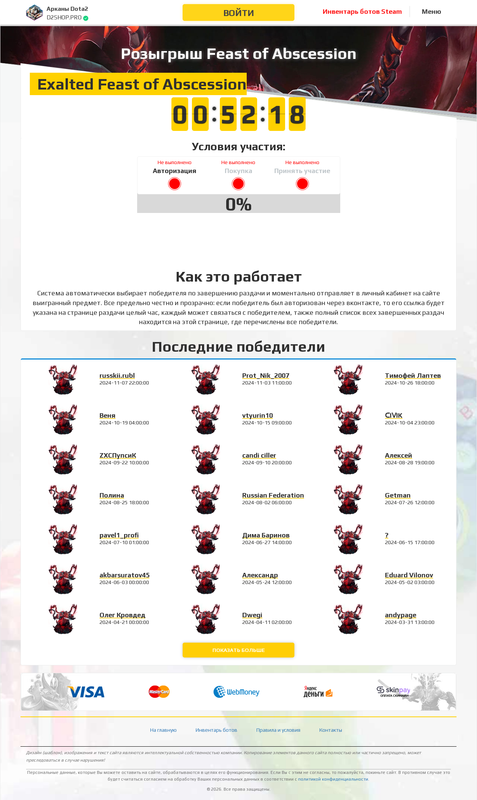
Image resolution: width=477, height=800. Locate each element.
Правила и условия (278, 730)
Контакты (330, 730)
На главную (163, 730)
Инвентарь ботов (216, 730)
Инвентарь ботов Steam (362, 11)
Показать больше (238, 650)
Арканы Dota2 (67, 8)
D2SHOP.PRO (64, 17)
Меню (431, 11)
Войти (238, 13)
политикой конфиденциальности (333, 779)
